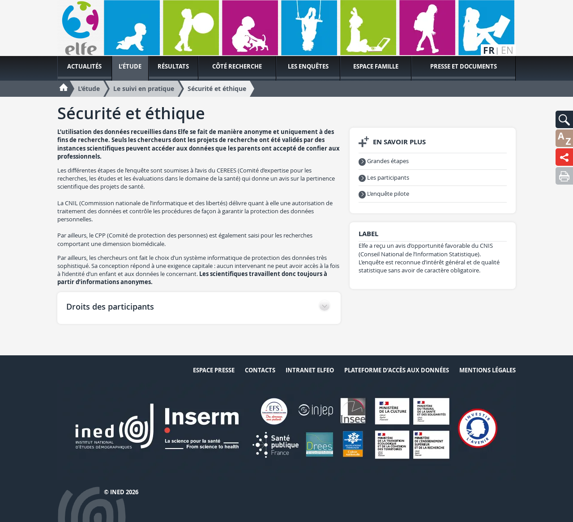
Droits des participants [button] (110, 306)
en (507, 50)
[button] (564, 119)
